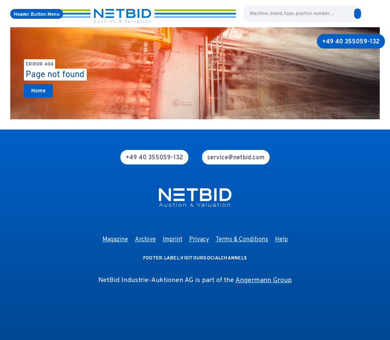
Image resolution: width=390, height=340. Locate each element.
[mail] (236, 157)
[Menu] (36, 14)
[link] (38, 91)
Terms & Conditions (242, 239)
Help (281, 239)
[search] (357, 14)
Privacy (199, 239)
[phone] (154, 157)
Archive (145, 239)
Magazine (115, 239)
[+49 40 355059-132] (351, 41)
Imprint (172, 239)
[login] (376, 13)
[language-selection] (367, 13)
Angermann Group (263, 280)
